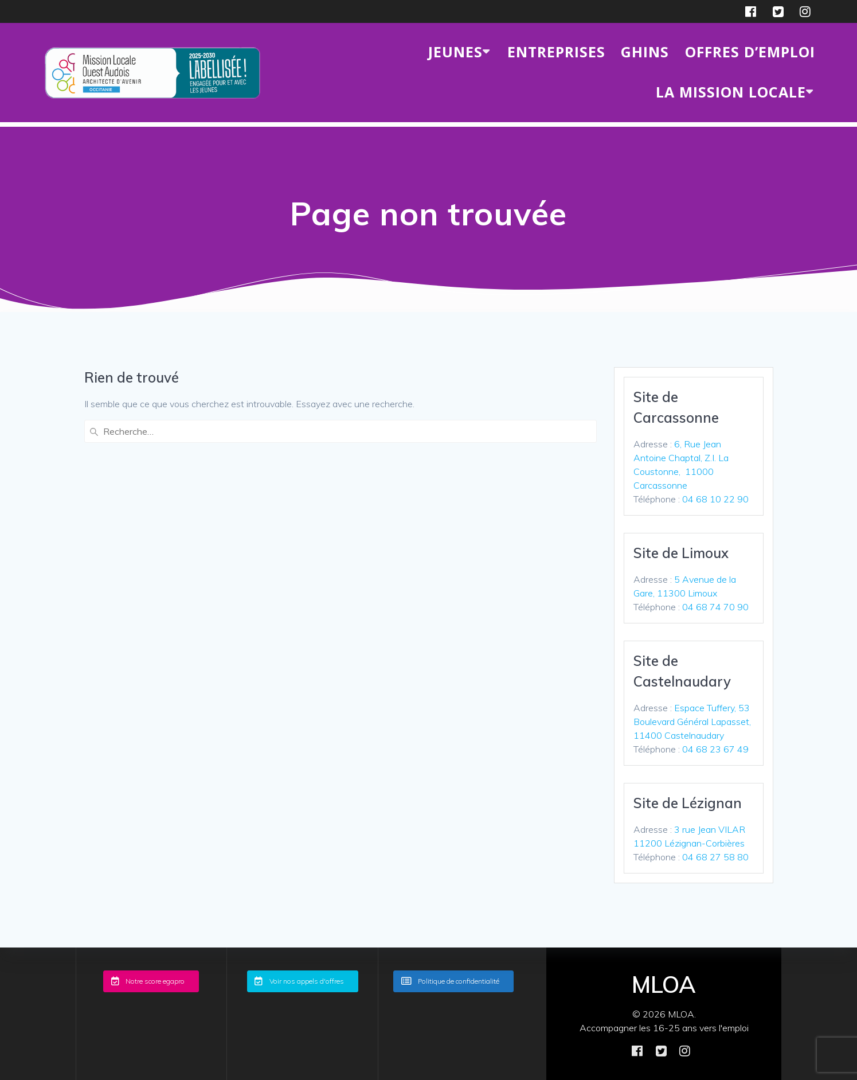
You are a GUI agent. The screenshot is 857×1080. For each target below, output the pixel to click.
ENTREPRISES (556, 51)
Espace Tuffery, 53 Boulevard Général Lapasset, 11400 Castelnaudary (692, 721)
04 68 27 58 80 (715, 857)
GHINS (645, 51)
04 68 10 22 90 (715, 499)
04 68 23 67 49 (715, 749)
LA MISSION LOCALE (731, 92)
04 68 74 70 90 (715, 607)
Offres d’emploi (750, 51)
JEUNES (455, 51)
